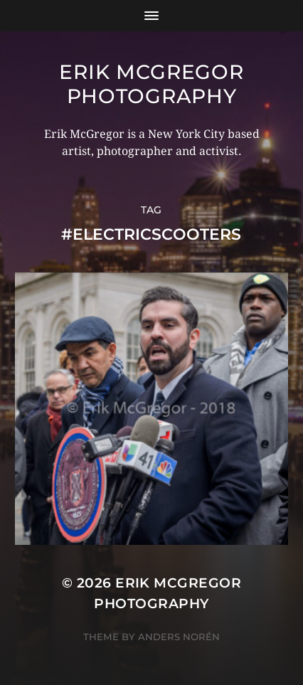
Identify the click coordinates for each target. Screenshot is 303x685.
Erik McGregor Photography (151, 84)
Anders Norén (179, 636)
